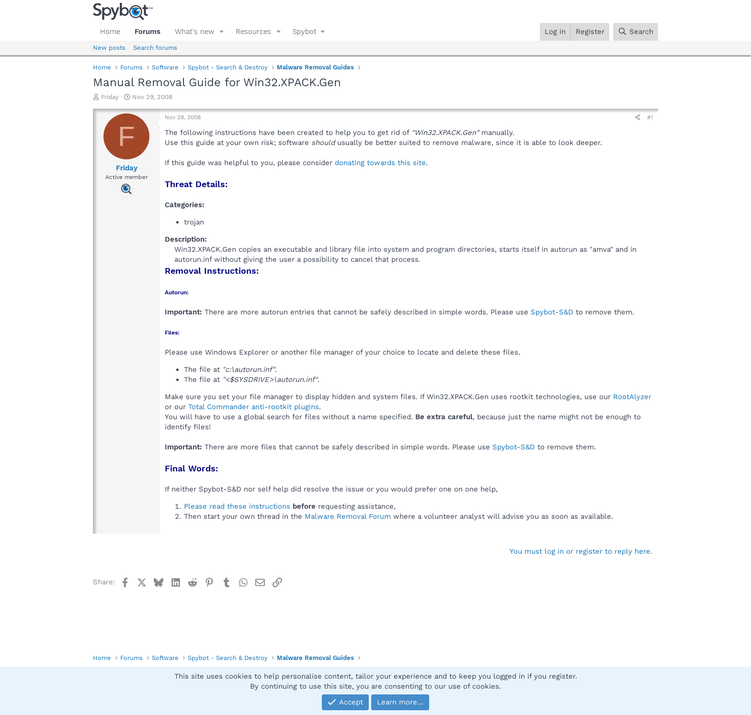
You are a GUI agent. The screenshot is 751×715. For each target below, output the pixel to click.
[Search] (635, 32)
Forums (147, 31)
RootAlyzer (632, 396)
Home (110, 31)
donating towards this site (380, 162)
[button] (221, 32)
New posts (109, 47)
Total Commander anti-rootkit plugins (253, 406)
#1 (650, 117)
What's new (194, 31)
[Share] (637, 117)
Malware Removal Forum (348, 516)
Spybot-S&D (552, 312)
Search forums (155, 47)
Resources (253, 31)
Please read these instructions (237, 506)
